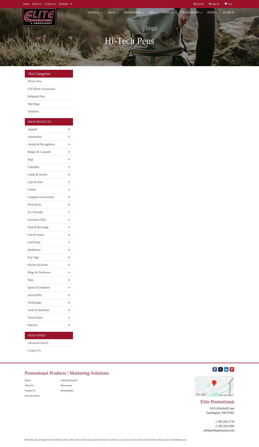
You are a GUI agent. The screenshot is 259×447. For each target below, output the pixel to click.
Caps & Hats (35, 182)
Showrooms (66, 385)
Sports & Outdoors (39, 287)
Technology (35, 302)
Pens (212, 14)
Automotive (35, 136)
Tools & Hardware (39, 310)
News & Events (32, 395)
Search (228, 14)
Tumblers (33, 111)
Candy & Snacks (38, 174)
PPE (153, 14)
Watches (33, 325)
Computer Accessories (41, 197)
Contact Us (50, 4)
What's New (35, 81)
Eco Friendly (35, 212)
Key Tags (33, 257)
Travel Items (35, 317)
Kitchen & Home (38, 264)
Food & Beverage (38, 227)
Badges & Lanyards (39, 151)
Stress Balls (35, 295)
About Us (37, 4)
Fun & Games (36, 234)
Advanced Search (38, 342)
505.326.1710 (226, 421)
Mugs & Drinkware (39, 272)
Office (169, 14)
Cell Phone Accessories (41, 88)
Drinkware (134, 14)
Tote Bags (34, 103)
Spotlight (63, 4)
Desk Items (34, 204)
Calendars (34, 166)
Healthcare (34, 249)
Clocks (32, 189)
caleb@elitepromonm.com (218, 430)
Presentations (67, 390)
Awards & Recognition (41, 144)
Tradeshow (191, 14)
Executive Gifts (37, 219)
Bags (113, 14)
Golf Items (34, 242)
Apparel (94, 14)
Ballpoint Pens (36, 96)
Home (26, 4)
